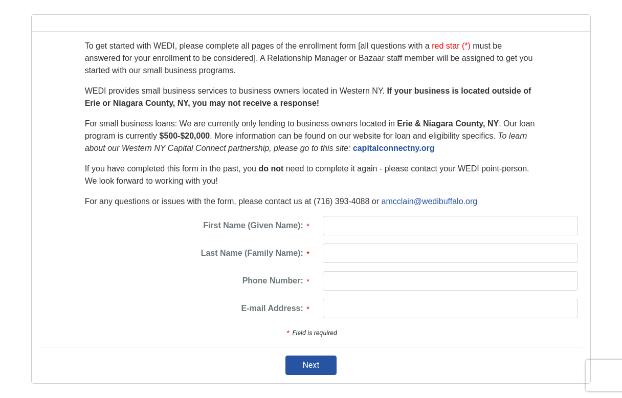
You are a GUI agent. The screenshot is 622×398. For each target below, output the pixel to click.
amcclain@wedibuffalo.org (430, 201)
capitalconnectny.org (394, 148)
